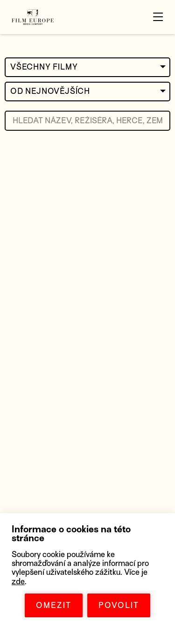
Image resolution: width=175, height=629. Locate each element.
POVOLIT (118, 605)
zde (18, 581)
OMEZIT (53, 605)
